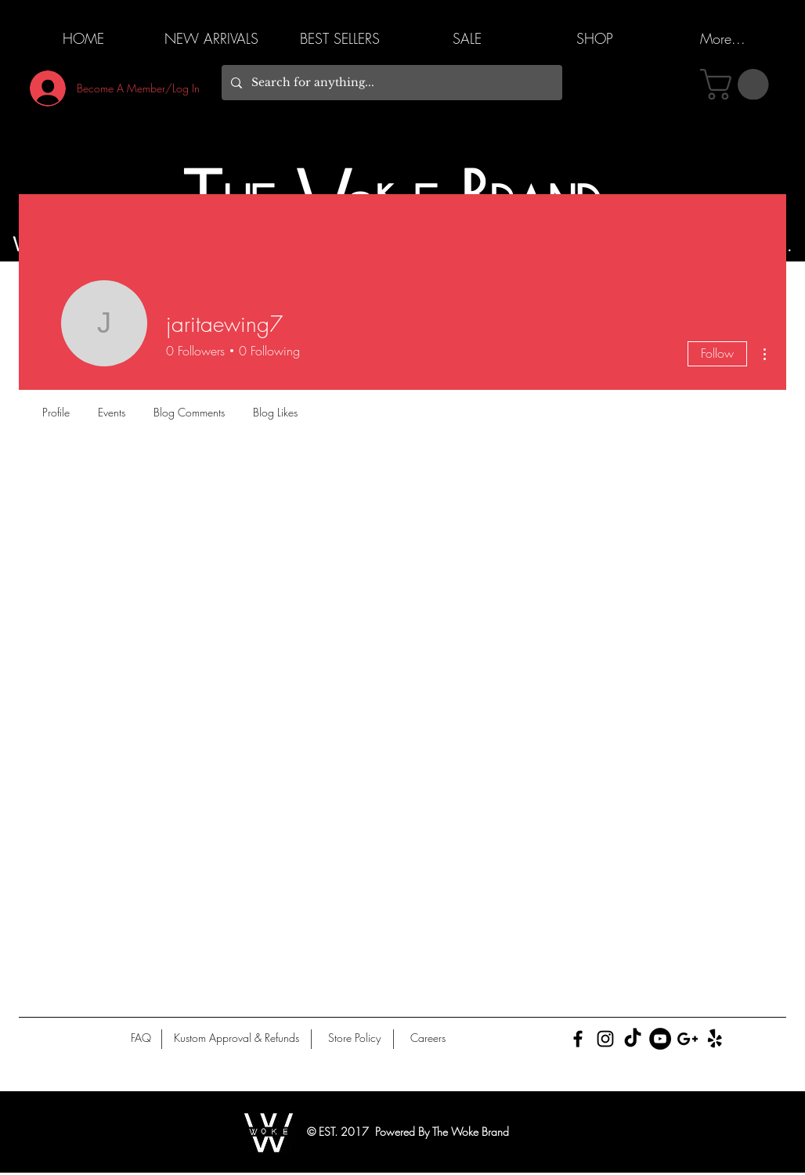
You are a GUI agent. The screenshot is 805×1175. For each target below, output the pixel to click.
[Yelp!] (715, 1039)
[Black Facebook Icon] (578, 1039)
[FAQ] (141, 1038)
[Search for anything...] (390, 82)
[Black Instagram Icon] (605, 1039)
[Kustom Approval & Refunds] (236, 1038)
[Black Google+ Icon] (688, 1039)
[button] (738, 84)
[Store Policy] (354, 1038)
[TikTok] (633, 1039)
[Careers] (428, 1038)
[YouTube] (660, 1039)
